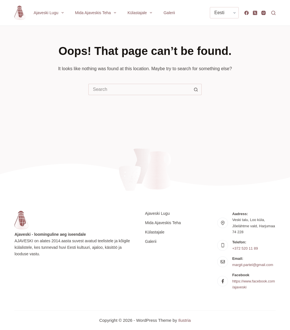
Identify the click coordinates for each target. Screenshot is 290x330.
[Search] (273, 13)
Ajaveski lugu (50, 12)
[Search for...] (139, 89)
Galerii (169, 12)
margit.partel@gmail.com (252, 265)
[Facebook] (246, 13)
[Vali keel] (224, 12)
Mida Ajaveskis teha (96, 12)
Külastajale (140, 12)
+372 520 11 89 (245, 248)
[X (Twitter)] (255, 13)
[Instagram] (263, 13)
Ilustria (184, 320)
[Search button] (196, 89)
